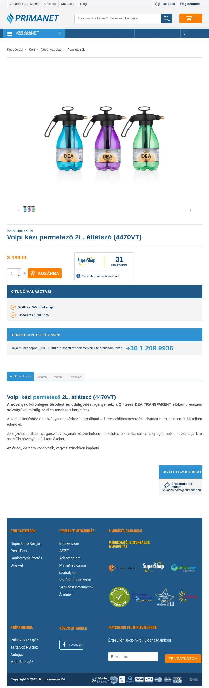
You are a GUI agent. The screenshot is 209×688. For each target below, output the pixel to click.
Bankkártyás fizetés (26, 560)
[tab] (28, 377)
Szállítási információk (76, 589)
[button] (19, 271)
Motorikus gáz (22, 663)
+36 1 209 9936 (149, 348)
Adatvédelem (70, 560)
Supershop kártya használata (97, 276)
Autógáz (17, 656)
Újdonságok (167, 33)
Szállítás (50, 4)
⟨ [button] (19, 210)
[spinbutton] (12, 273)
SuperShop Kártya (25, 545)
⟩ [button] (190, 210)
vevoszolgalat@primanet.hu (182, 491)
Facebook (71, 646)
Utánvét (17, 567)
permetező (46, 399)
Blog (83, 4)
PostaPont (19, 552)
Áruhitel (65, 596)
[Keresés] (123, 18)
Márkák (144, 33)
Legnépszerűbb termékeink (91, 33)
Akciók (125, 33)
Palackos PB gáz (24, 641)
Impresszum (69, 545)
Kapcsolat (68, 4)
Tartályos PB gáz (24, 649)
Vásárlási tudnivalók (24, 4)
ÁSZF (64, 552)
